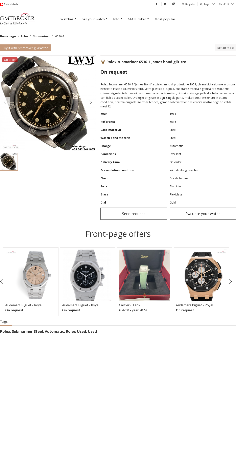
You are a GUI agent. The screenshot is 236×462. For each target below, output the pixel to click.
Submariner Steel (27, 331)
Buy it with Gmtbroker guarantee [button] (25, 48)
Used (92, 331)
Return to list (225, 48)
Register (188, 4)
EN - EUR (226, 4)
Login (209, 4)
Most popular (165, 19)
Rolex (5, 331)
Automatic (54, 331)
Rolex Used (76, 331)
